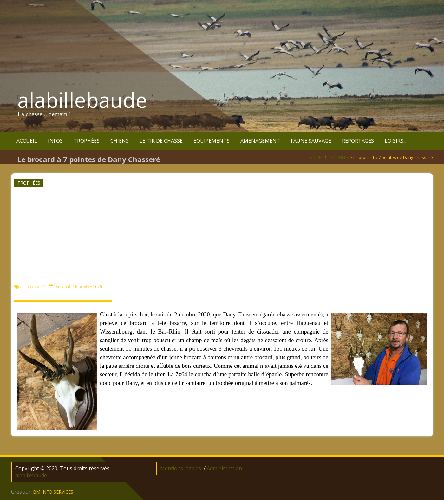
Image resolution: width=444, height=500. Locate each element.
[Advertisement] (221, 235)
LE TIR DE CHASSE (161, 140)
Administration (224, 468)
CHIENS (119, 140)
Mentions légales (180, 468)
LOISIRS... (395, 140)
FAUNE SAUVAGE (311, 140)
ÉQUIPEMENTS (211, 140)
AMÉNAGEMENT (260, 140)
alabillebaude (82, 100)
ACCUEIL (26, 140)
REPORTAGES (358, 140)
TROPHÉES (87, 140)
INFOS (55, 140)
